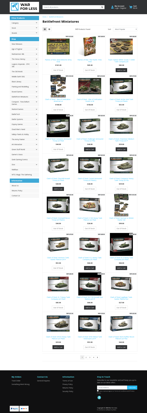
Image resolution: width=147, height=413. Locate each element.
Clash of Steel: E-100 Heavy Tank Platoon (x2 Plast (90, 219)
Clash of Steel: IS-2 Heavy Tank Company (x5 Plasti (89, 259)
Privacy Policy (67, 384)
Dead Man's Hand (18, 129)
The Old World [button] (17, 71)
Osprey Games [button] (17, 124)
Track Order (16, 381)
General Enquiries (43, 381)
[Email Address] (112, 388)
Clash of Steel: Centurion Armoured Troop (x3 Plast (58, 140)
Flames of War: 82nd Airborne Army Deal (58, 61)
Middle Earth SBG (18, 76)
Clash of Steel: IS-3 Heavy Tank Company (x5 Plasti (121, 259)
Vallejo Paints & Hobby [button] (20, 134)
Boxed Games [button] (17, 92)
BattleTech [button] (16, 114)
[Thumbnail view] (44, 29)
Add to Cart (121, 70)
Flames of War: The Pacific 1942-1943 (90, 61)
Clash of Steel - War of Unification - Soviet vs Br (90, 100)
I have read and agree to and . (115, 392)
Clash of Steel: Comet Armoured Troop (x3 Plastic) (90, 179)
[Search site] (102, 7)
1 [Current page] (82, 357)
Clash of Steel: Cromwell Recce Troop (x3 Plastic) (58, 219)
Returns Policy (17, 191)
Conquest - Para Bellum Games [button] (20, 103)
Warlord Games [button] (17, 109)
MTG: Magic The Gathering (22, 175)
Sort (109, 29)
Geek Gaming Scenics (20, 159)
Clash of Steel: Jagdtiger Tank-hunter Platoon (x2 (121, 298)
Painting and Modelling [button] (20, 87)
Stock (25, 27)
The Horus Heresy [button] (18, 59)
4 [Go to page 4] (93, 357)
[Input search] (71, 7)
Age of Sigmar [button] (17, 49)
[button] (118, 7)
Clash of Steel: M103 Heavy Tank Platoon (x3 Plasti (58, 338)
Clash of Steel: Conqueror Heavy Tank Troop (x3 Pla (121, 179)
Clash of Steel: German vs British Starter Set (121, 219)
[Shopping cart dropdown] (133, 7)
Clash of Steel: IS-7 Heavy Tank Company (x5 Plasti (58, 298)
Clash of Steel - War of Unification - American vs (58, 100)
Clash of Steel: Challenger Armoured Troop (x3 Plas (89, 140)
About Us (15, 185)
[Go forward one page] (97, 357)
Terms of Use (67, 381)
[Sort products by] (125, 29)
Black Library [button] (16, 82)
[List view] (49, 29)
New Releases (17, 44)
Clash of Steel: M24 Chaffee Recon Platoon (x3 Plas (121, 338)
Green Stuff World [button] (18, 149)
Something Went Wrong (20, 384)
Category (25, 22)
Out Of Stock (58, 70)
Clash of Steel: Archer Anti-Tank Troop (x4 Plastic (121, 100)
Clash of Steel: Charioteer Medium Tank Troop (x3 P (121, 140)
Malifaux (15, 169)
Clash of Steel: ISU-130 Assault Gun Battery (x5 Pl (90, 298)
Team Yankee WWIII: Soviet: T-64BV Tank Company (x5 (121, 61)
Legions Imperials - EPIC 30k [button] (21, 65)
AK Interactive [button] (17, 144)
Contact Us (16, 196)
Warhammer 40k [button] (18, 54)
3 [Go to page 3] (89, 357)
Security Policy (67, 391)
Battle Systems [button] (17, 119)
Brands (25, 32)
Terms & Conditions (120, 391)
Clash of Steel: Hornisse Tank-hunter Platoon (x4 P (58, 259)
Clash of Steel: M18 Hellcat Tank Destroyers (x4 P (90, 338)
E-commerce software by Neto (106, 410)
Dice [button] (13, 164)
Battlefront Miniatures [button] (20, 97)
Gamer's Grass (17, 154)
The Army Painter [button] (18, 139)
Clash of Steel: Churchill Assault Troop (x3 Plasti (58, 179)
